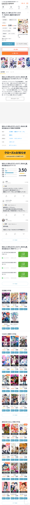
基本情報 (3, 71)
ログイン (26, 7)
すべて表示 (15, 240)
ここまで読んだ (8, 43)
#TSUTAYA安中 (6, 30)
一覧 (25, 164)
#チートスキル (11, 33)
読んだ (8, 328)
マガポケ (11, 138)
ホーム (3, 7)
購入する (15, 53)
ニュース (12, 71)
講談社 (10, 135)
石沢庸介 (5, 19)
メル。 (4, 22)
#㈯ (10, 28)
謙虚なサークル (13, 19)
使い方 (23, 3)
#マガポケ (5, 28)
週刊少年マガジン (7, 422)
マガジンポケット (18, 138)
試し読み (15, 49)
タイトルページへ (15, 98)
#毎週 (14, 28)
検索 (19, 7)
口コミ (7, 71)
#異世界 (4, 33)
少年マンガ (11, 142)
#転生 (4, 36)
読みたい (3, 328)
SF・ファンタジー (13, 145)
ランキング (11, 7)
